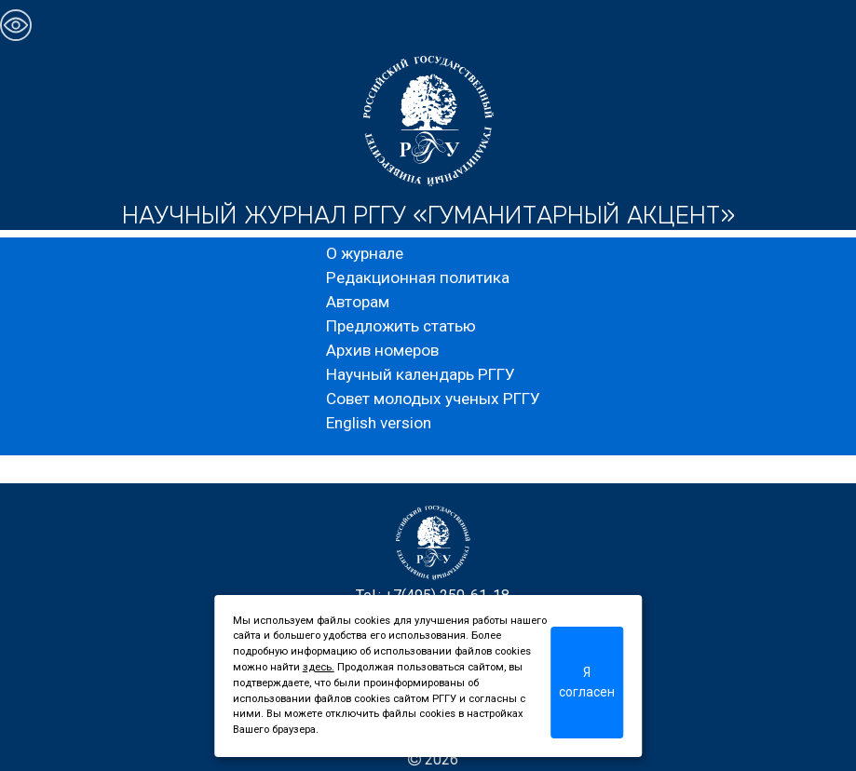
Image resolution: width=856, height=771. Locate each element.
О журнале (364, 253)
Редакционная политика (418, 277)
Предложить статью (401, 326)
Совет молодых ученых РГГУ (433, 398)
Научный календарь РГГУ (420, 374)
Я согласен (587, 682)
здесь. (318, 667)
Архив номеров (382, 350)
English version (378, 422)
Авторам (357, 301)
